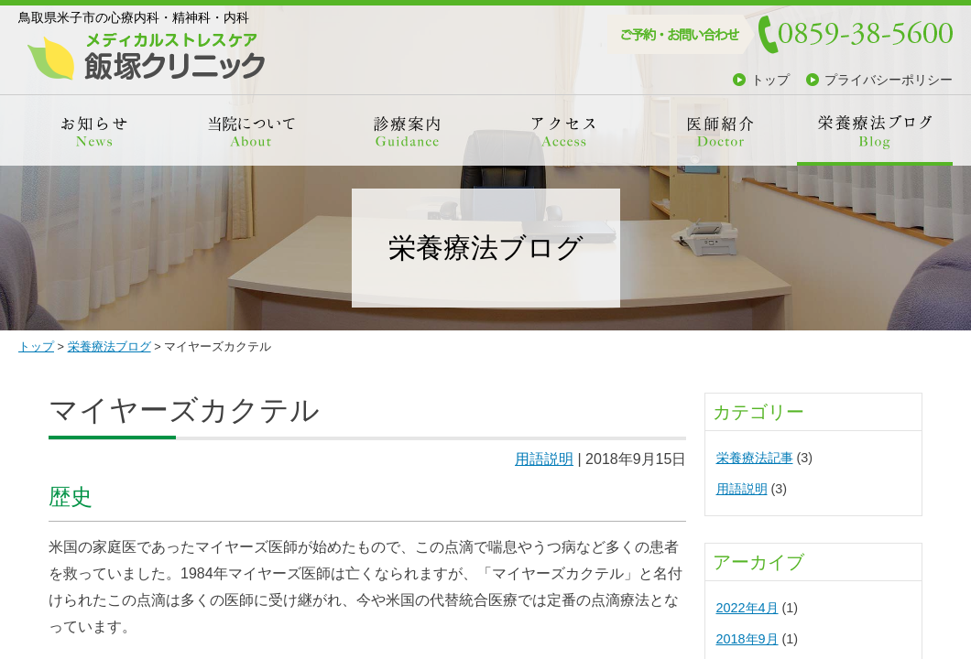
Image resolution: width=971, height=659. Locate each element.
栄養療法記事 (754, 457)
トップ (770, 79)
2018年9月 (747, 639)
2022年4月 (747, 607)
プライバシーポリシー (888, 79)
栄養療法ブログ (109, 346)
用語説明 (544, 459)
